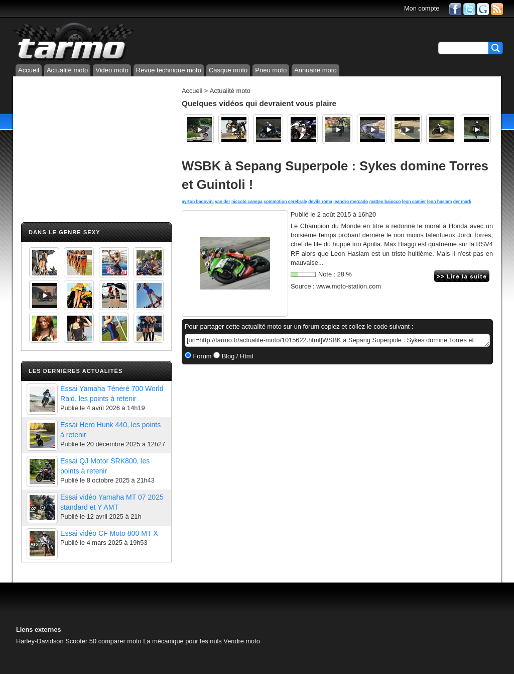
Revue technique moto (168, 70)
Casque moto (228, 70)
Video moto (111, 70)
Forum (201, 356)
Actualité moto (67, 70)
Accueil (28, 70)
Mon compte (421, 8)
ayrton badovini (198, 201)
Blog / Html (236, 356)
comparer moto (120, 641)
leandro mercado (350, 201)
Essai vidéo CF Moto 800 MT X (109, 533)
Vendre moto (241, 641)
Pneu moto (271, 70)
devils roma (320, 201)
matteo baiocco (385, 201)
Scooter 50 (80, 641)
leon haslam (439, 201)
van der (222, 201)
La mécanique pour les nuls (182, 641)
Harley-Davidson (40, 641)
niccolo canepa (247, 201)
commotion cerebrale (285, 201)
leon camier (414, 201)
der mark (462, 201)
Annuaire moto (315, 70)
